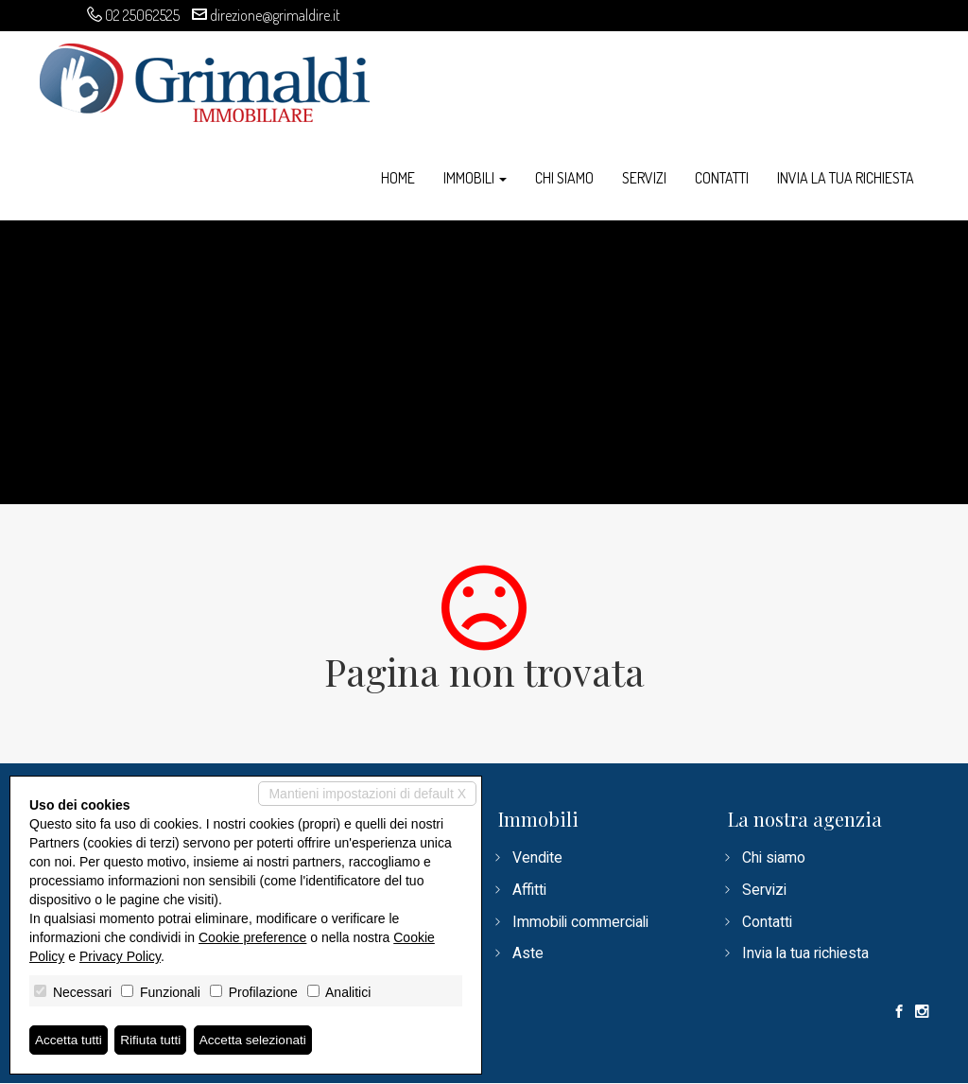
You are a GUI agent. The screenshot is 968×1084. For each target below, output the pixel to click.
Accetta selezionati (258, 1039)
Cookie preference (252, 937)
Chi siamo (564, 177)
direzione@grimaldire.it (275, 15)
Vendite (537, 857)
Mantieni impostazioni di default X (367, 793)
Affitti (529, 890)
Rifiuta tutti (154, 1039)
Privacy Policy (120, 956)
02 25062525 (142, 15)
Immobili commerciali (583, 922)
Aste (528, 954)
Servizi (644, 177)
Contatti (722, 177)
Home (398, 177)
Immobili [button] (475, 177)
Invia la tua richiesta (845, 177)
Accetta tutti (69, 1039)
